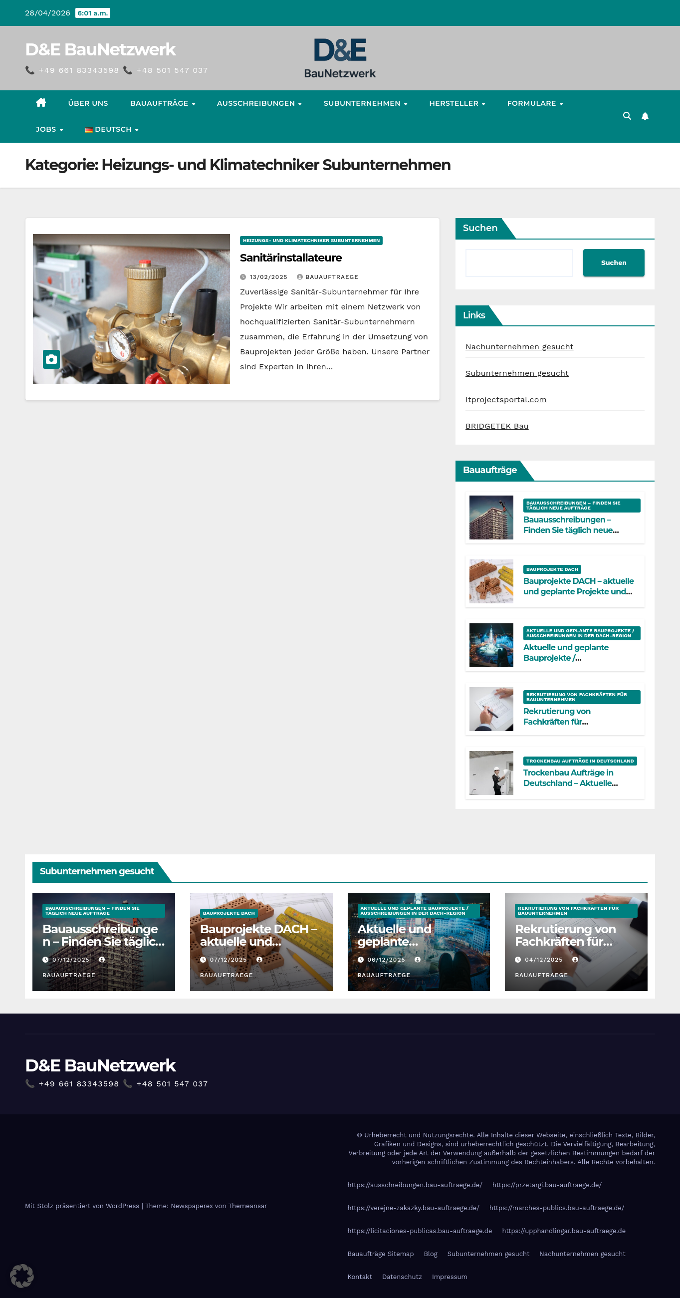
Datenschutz (402, 1277)
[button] (627, 116)
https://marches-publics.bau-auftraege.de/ (557, 1208)
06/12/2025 (387, 959)
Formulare (533, 103)
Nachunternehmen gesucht (519, 346)
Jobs (47, 129)
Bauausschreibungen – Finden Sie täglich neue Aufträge (573, 505)
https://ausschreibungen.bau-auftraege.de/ (415, 1185)
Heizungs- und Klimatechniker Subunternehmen (311, 240)
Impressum (449, 1277)
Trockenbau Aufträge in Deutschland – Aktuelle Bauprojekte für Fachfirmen (576, 783)
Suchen (480, 228)
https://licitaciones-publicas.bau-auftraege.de (420, 1231)
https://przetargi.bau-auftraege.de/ (547, 1185)
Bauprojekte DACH (552, 569)
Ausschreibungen (257, 103)
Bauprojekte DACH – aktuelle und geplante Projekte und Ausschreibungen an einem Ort (578, 596)
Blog (431, 1254)
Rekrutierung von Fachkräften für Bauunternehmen (576, 697)
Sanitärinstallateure (291, 257)
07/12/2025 (72, 959)
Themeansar (247, 1206)
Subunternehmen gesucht (517, 373)
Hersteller (454, 103)
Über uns (88, 103)
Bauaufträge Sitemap (381, 1254)
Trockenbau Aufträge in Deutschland (580, 761)
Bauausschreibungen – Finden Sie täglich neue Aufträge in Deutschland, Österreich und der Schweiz (576, 535)
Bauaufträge (160, 103)
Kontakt (360, 1277)
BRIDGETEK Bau (497, 426)
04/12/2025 (545, 959)
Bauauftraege (328, 276)
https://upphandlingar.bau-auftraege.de (564, 1231)
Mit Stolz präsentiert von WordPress (83, 1206)
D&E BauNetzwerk (100, 49)
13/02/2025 (270, 276)
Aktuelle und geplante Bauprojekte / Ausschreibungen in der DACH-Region (580, 633)
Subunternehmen (363, 103)
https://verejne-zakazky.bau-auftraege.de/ (414, 1208)
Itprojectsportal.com (506, 399)
